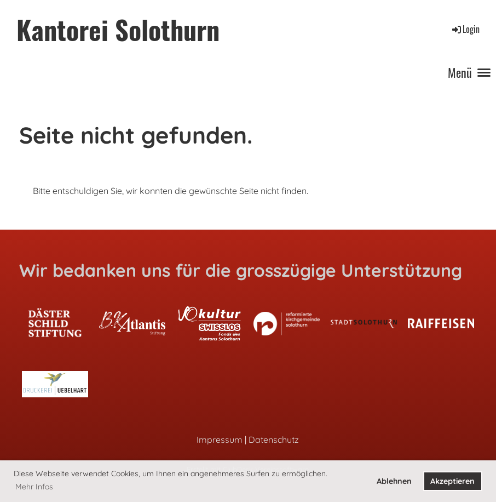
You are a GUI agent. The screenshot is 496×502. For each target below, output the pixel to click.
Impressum (220, 439)
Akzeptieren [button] (452, 481)
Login (465, 29)
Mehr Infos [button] (34, 487)
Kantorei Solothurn (118, 29)
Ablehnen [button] (394, 481)
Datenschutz (274, 439)
